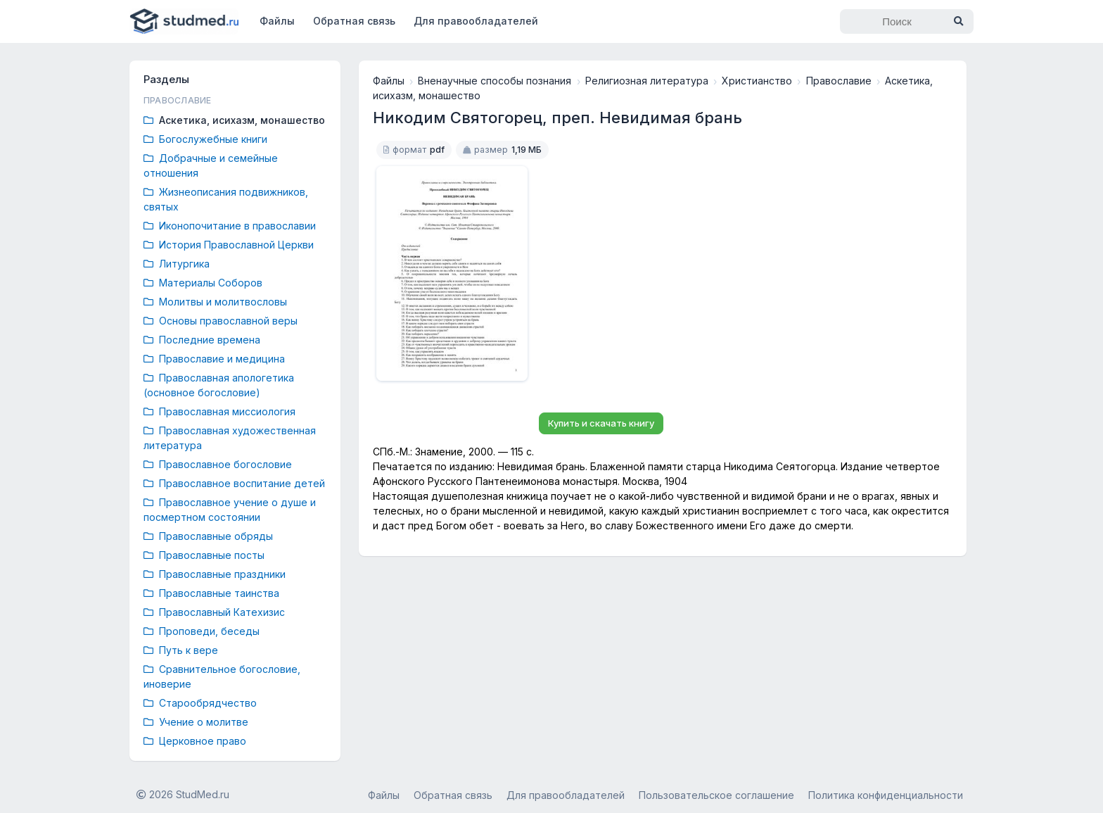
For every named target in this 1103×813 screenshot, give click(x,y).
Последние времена (202, 340)
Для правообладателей (476, 21)
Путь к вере (181, 650)
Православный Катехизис (214, 612)
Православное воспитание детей (234, 483)
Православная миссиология (219, 411)
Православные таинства (211, 593)
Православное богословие (218, 464)
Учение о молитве (196, 722)
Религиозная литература (646, 81)
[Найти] (958, 21)
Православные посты (204, 555)
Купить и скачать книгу (601, 423)
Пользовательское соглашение (716, 795)
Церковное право (195, 741)
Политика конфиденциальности (885, 795)
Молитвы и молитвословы (215, 302)
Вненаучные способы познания (494, 81)
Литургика (177, 264)
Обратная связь (354, 21)
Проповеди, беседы (202, 631)
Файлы (277, 21)
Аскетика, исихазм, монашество (234, 120)
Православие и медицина (214, 359)
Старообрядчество (200, 703)
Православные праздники (215, 574)
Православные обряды (208, 536)
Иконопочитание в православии (230, 226)
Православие (839, 81)
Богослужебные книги (205, 139)
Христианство (757, 81)
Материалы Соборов (203, 283)
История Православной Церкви (229, 245)
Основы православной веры (221, 321)
